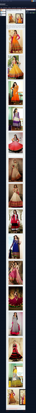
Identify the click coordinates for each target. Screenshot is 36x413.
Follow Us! (3, 12)
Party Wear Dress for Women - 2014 (14, 9)
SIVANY (3, 4)
